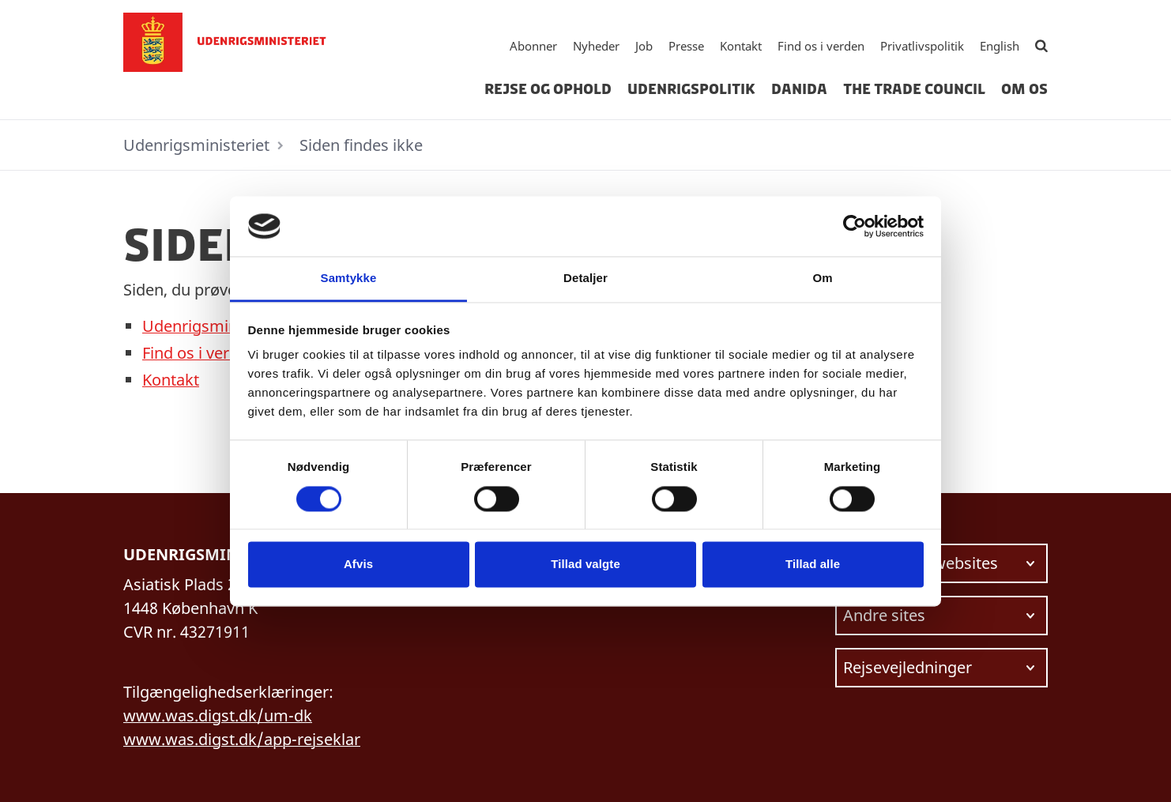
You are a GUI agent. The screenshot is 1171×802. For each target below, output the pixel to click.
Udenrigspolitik (691, 89)
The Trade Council (914, 89)
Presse (686, 46)
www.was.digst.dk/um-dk (217, 715)
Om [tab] (822, 278)
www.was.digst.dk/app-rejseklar (241, 739)
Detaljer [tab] (585, 278)
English (999, 46)
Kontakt (741, 46)
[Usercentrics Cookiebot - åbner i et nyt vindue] (854, 226)
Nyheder (596, 46)
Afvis (358, 564)
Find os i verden (821, 46)
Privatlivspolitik (922, 46)
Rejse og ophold (548, 89)
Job (644, 46)
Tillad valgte (585, 564)
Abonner (533, 46)
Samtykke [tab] (349, 278)
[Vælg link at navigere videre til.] (941, 563)
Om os (1024, 89)
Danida (799, 89)
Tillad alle (812, 564)
